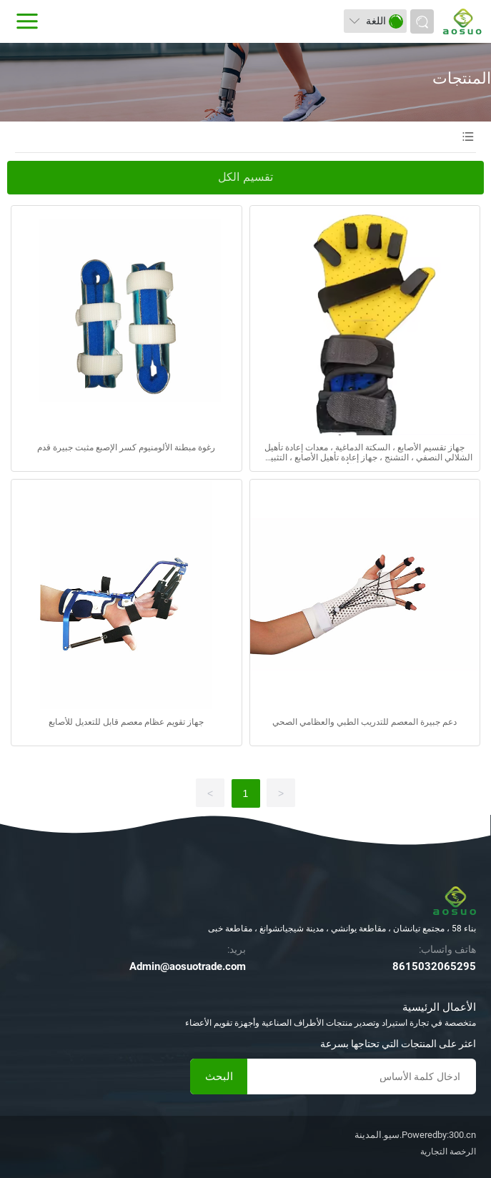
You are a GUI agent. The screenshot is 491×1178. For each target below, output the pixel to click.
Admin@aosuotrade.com (187, 966)
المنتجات (461, 78)
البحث (219, 1076)
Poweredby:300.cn (439, 1134)
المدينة (368, 1134)
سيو (392, 1134)
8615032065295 (434, 966)
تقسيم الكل (245, 177)
